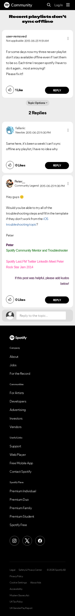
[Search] (49, 5)
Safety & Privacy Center (30, 570)
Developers (18, 401)
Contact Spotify (21, 471)
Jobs (13, 365)
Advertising (18, 410)
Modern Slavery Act (19, 595)
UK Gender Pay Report (21, 608)
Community (18, 5)
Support (15, 446)
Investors (16, 418)
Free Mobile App (21, 463)
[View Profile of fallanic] (20, 128)
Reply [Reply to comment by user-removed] (57, 90)
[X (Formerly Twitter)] (27, 541)
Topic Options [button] (36, 103)
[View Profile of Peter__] (20, 181)
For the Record (20, 373)
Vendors (16, 427)
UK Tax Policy (16, 601)
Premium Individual (23, 491)
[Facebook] (40, 541)
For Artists (17, 393)
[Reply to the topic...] (41, 316)
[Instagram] (14, 541)
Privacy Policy (16, 576)
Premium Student (22, 516)
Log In (58, 5)
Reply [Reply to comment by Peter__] (57, 300)
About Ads (35, 582)
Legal (12, 570)
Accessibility (16, 589)
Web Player (18, 454)
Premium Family (21, 508)
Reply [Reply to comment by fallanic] (57, 165)
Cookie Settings (18, 582)
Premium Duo (19, 499)
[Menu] (68, 5)
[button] (68, 38)
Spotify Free (18, 525)
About (14, 356)
